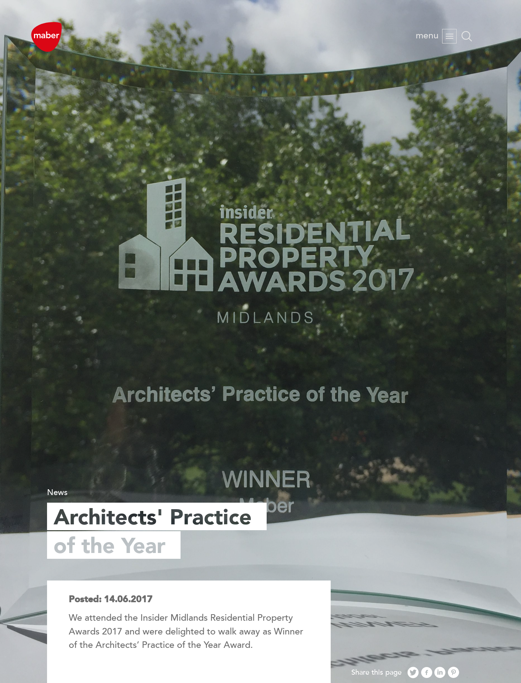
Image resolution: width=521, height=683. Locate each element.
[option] (260, 341)
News (57, 492)
